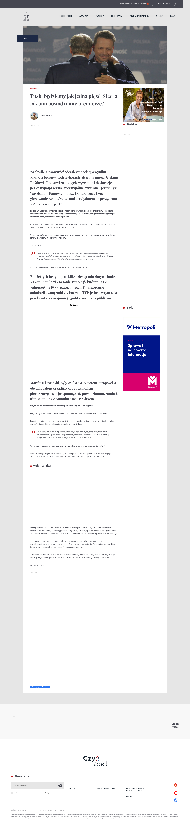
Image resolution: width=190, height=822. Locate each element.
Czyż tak (101, 783)
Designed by (18, 810)
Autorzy (103, 16)
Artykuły (87, 16)
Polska (163, 16)
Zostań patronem (167, 3)
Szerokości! (70, 16)
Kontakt (129, 796)
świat (130, 307)
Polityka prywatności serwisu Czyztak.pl (136, 789)
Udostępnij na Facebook (40, 687)
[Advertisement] (74, 147)
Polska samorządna (143, 16)
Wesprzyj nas (132, 783)
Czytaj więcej (49, 793)
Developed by (52, 810)
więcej (175, 724)
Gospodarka (120, 16)
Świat (176, 16)
